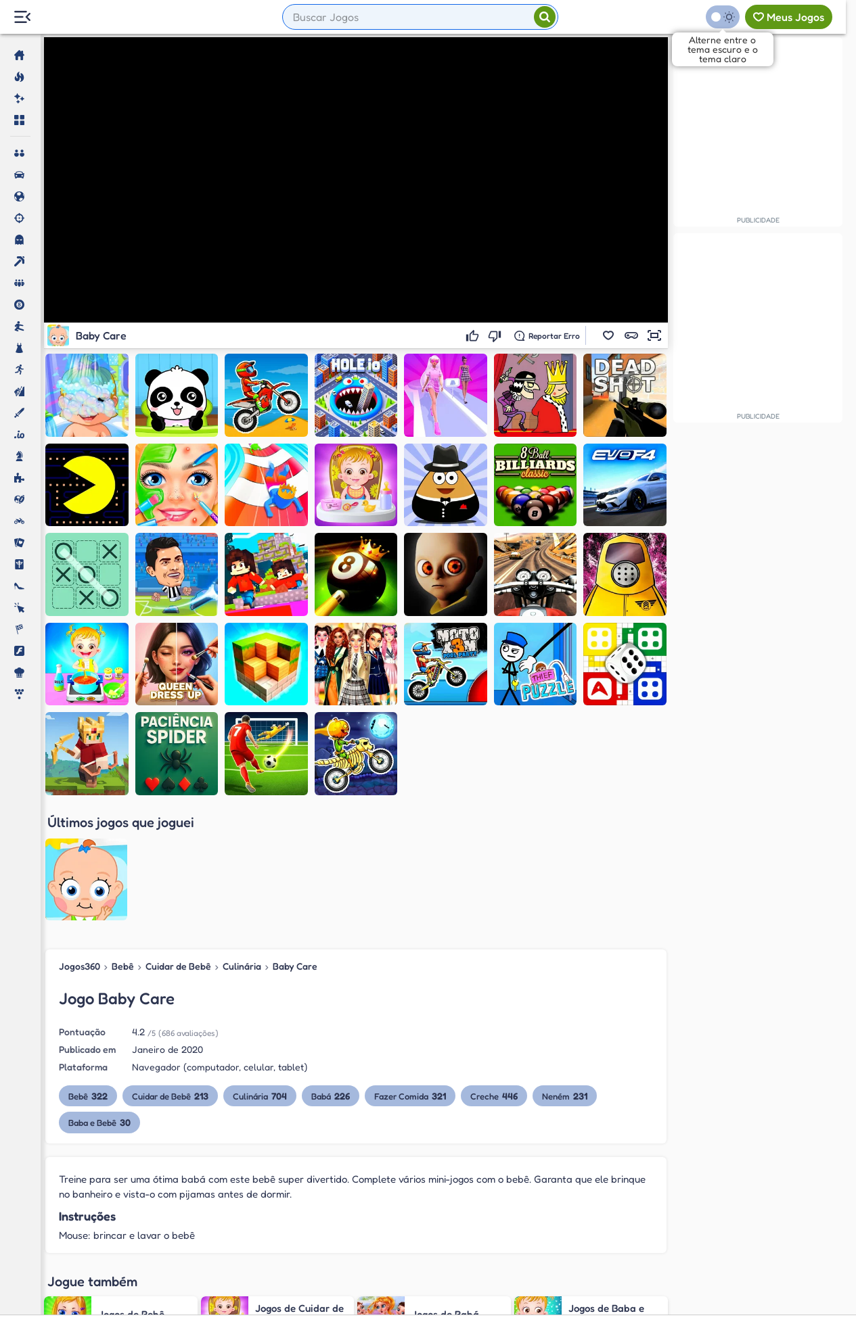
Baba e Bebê (99, 1000)
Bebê (123, 844)
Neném (564, 974)
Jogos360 (79, 844)
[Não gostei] (496, 335)
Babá (330, 974)
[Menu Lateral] (22, 17)
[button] (608, 335)
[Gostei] (474, 335)
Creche (494, 974)
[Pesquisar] (545, 17)
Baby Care (295, 844)
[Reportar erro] (547, 335)
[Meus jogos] (788, 17)
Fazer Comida (410, 974)
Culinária (242, 844)
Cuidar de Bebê (178, 844)
